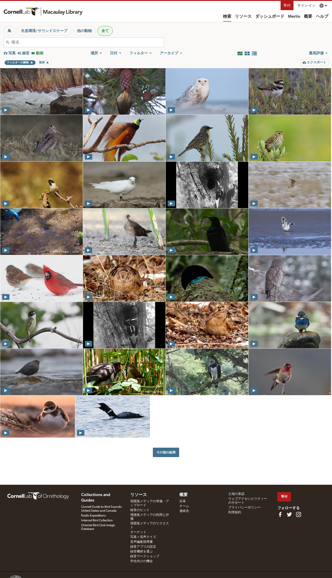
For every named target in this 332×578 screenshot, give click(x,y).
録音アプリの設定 (143, 546)
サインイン (306, 5)
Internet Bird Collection (97, 520)
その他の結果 (166, 452)
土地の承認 (236, 494)
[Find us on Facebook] (280, 514)
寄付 (287, 5)
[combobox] (87, 42)
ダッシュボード (269, 17)
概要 (308, 17)
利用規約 (234, 512)
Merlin (294, 17)
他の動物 (84, 31)
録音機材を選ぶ (141, 551)
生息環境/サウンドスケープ (44, 31)
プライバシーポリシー (244, 507)
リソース (243, 17)
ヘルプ (322, 17)
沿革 (182, 501)
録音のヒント (140, 510)
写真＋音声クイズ (143, 537)
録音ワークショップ (144, 556)
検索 (227, 17)
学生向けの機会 (141, 561)
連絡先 (184, 511)
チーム (184, 506)
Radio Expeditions (93, 515)
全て (105, 31)
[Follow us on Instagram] (298, 514)
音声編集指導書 (141, 541)
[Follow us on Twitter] (289, 514)
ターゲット (138, 532)
